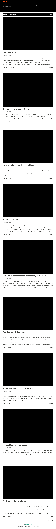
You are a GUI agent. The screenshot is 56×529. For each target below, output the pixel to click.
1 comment (8, 347)
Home (4, 9)
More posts (50, 520)
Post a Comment (10, 67)
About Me (10, 9)
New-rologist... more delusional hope (18, 165)
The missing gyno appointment (16, 109)
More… (46, 9)
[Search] (47, 2)
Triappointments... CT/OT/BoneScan (18, 388)
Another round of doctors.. (14, 332)
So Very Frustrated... (11, 219)
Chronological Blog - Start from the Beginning (34, 9)
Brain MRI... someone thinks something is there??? (24, 276)
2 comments (9, 234)
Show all (50, 14)
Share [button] (4, 67)
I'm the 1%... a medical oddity (15, 445)
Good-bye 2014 (9, 52)
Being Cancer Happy (18, 9)
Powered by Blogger (28, 524)
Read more (51, 67)
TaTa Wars (6, 2)
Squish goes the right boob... (15, 501)
